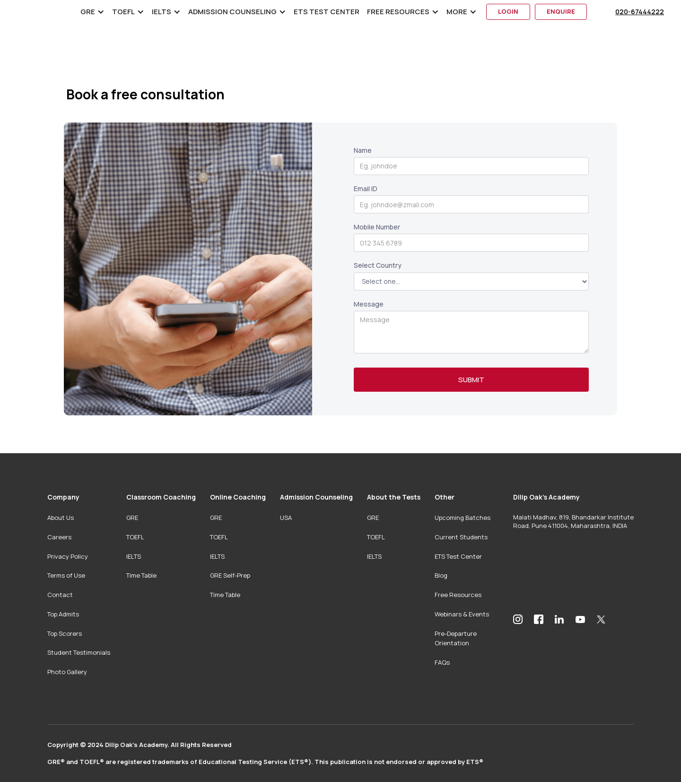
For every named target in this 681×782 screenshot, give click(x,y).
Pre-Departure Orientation (456, 638)
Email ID (365, 189)
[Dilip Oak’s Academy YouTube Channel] (580, 619)
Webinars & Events (462, 614)
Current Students (461, 537)
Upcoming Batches (462, 517)
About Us (60, 517)
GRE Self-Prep (230, 575)
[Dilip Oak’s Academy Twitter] (601, 619)
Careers (59, 537)
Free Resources (458, 594)
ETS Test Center (326, 12)
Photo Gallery (67, 672)
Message (369, 304)
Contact (60, 594)
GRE (132, 517)
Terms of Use (66, 575)
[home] (48, 12)
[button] (92, 12)
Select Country (378, 265)
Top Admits (63, 614)
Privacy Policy (67, 556)
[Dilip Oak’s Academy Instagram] (518, 619)
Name (363, 150)
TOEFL (135, 537)
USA (286, 517)
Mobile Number (377, 227)
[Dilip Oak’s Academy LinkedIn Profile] (559, 619)
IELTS (133, 556)
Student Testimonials (78, 652)
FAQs (442, 662)
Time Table (141, 575)
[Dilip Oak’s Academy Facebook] (538, 619)
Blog (441, 575)
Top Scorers (64, 633)
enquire (561, 11)
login (508, 11)
